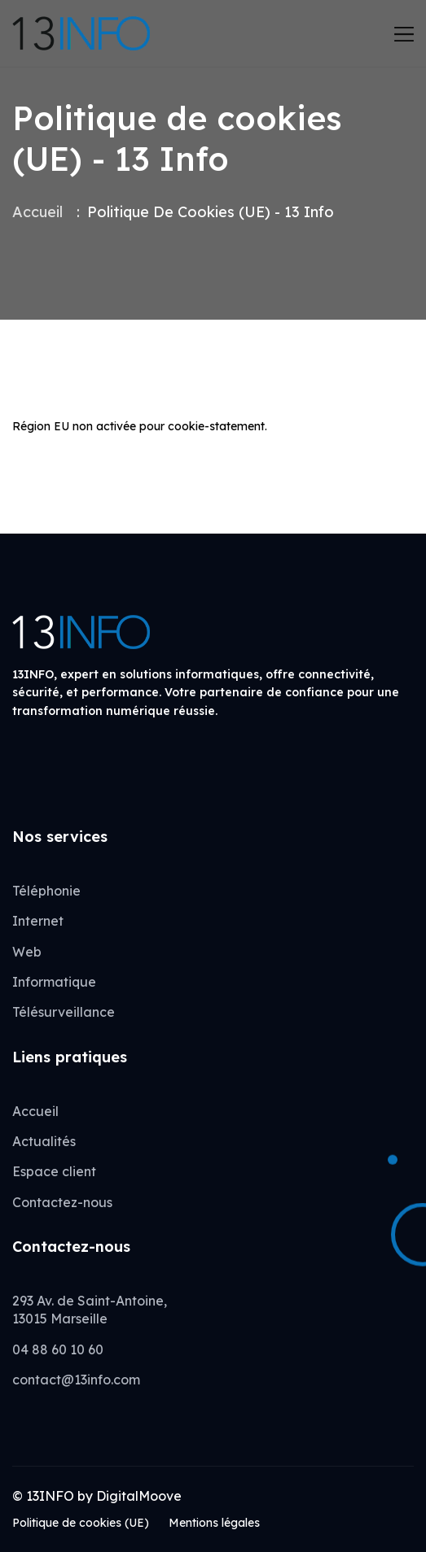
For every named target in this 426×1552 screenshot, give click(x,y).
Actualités (44, 1141)
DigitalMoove (139, 1496)
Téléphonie (46, 891)
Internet (38, 921)
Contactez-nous (62, 1202)
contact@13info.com (76, 1379)
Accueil (37, 212)
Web (27, 952)
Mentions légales (214, 1522)
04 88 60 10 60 (57, 1349)
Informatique (54, 982)
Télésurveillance (63, 1012)
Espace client (54, 1171)
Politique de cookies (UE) (80, 1522)
